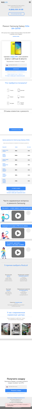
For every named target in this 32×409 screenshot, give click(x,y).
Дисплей (22, 90)
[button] (18, 216)
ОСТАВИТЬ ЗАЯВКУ (16, 188)
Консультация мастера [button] (16, 13)
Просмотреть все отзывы (16, 129)
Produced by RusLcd (16, 407)
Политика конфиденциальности (16, 397)
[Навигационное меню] (30, 2)
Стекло (11, 90)
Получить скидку (16, 390)
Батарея (12, 103)
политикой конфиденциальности (21, 393)
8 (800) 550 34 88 (16, 9)
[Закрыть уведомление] (29, 404)
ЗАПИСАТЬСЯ (16, 68)
